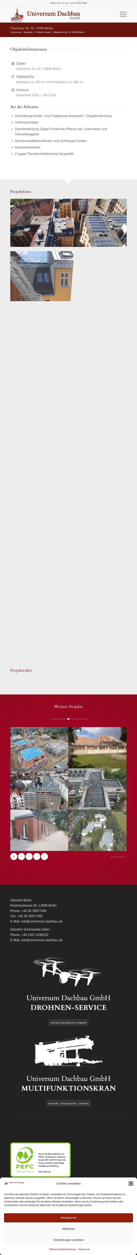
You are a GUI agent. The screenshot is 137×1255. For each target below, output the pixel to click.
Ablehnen (68, 1228)
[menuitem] (121, 14)
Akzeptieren (68, 1217)
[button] (131, 1183)
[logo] (56, 14)
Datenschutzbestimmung (62, 1249)
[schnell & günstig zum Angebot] (68, 1022)
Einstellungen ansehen (68, 1240)
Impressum (84, 1249)
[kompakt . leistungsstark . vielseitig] (68, 1103)
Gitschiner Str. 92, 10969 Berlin (31, 28)
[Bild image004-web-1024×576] (68, 221)
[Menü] (121, 14)
